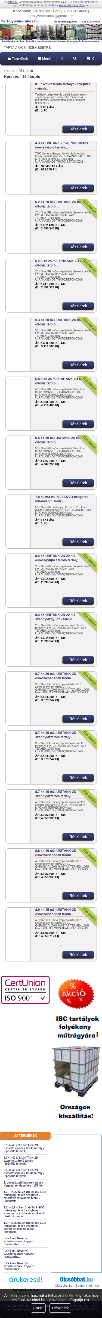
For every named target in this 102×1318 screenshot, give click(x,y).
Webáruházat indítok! (71, 5)
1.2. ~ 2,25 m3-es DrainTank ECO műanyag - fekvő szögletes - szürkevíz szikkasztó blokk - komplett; (25, 1196)
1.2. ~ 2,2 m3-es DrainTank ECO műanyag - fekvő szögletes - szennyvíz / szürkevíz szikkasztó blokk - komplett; (24, 1212)
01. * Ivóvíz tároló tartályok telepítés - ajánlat (63, 86)
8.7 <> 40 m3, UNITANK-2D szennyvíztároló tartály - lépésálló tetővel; (21, 1160)
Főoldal (9, 71)
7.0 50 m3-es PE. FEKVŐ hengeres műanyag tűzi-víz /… (61, 499)
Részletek (60, 1308)
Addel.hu (12, 2)
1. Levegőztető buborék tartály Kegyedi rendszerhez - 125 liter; (24, 1184)
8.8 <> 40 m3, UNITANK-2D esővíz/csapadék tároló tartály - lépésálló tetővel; (24, 1173)
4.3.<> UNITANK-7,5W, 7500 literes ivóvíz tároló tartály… (61, 145)
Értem (38, 1308)
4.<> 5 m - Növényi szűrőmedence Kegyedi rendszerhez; (19, 1253)
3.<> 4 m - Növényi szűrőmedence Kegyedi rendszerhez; (19, 1266)
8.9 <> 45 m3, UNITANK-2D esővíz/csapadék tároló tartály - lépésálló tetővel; (24, 1148)
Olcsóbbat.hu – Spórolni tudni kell (77, 1285)
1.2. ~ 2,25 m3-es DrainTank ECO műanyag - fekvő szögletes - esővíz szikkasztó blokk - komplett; (25, 1227)
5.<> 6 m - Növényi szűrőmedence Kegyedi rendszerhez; (19, 1241)
